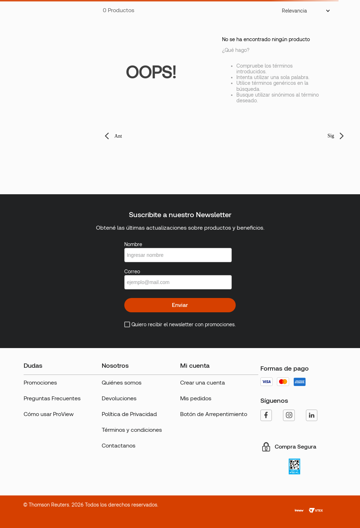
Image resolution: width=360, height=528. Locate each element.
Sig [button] (330, 135)
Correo (132, 271)
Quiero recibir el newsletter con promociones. (183, 324)
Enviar (180, 305)
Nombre (133, 244)
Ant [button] (118, 136)
